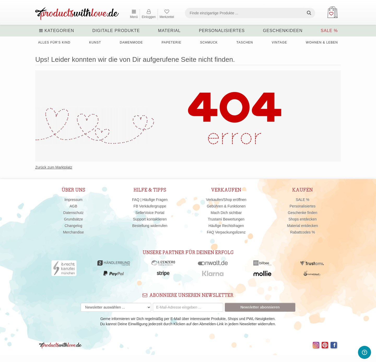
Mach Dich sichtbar (226, 213)
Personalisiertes (222, 30)
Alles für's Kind (54, 42)
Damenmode (131, 42)
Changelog (73, 226)
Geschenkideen (283, 30)
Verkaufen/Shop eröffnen (226, 200)
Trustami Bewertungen (226, 219)
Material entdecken (302, 226)
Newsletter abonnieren (260, 307)
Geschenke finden (302, 213)
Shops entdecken (303, 219)
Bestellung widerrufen (149, 226)
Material (169, 30)
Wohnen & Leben (322, 42)
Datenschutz (73, 213)
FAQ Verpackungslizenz (226, 232)
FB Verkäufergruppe (149, 206)
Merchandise (73, 232)
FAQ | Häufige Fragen (150, 200)
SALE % (329, 30)
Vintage (279, 42)
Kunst (95, 42)
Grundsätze (73, 219)
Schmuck (209, 42)
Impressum (73, 200)
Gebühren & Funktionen (226, 206)
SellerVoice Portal (149, 213)
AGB (73, 206)
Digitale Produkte (116, 30)
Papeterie (171, 42)
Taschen (245, 42)
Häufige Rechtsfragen (226, 226)
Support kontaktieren (150, 219)
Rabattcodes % (302, 232)
